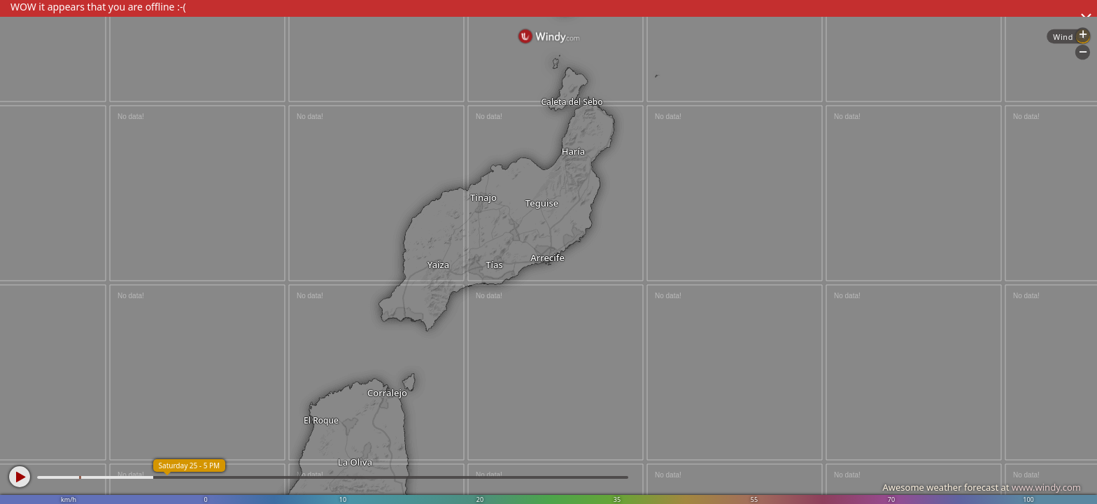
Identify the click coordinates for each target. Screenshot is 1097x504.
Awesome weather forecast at (981, 487)
